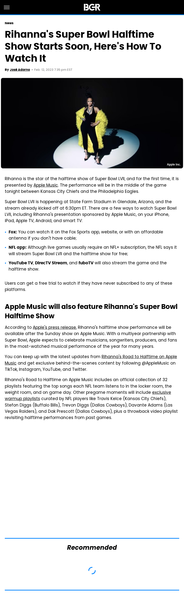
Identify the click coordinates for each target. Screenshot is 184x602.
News (9, 23)
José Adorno (20, 70)
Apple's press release (54, 328)
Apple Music (46, 185)
